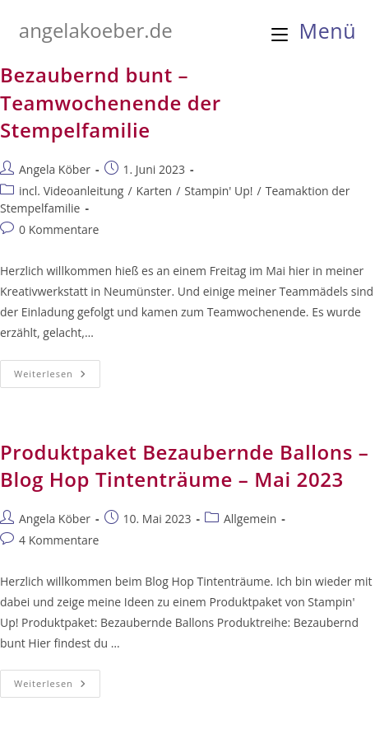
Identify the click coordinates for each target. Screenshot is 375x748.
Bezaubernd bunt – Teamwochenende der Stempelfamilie (110, 102)
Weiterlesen (57, 377)
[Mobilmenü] (313, 30)
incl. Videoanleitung (71, 191)
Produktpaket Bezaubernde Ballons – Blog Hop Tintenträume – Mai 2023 (184, 465)
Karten (155, 191)
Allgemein (250, 518)
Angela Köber (54, 169)
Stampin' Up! (218, 191)
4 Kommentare (59, 540)
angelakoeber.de (96, 30)
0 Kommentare (59, 229)
